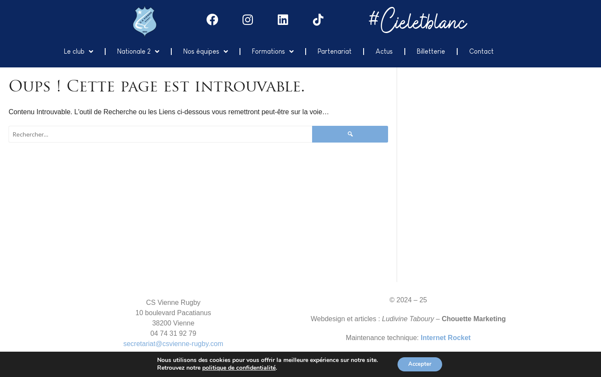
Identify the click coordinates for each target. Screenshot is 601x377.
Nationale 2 (138, 50)
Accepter (420, 363)
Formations (273, 50)
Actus (384, 50)
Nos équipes (205, 50)
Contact (481, 50)
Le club (78, 50)
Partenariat (335, 50)
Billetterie (431, 50)
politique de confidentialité (236, 367)
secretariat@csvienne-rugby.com (173, 343)
